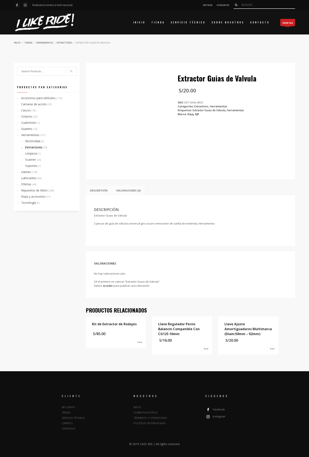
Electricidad (32, 141)
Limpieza (31, 153)
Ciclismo (26, 116)
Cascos (26, 110)
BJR (197, 114)
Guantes (26, 129)
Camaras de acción (34, 104)
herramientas (235, 110)
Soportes (31, 166)
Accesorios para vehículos (38, 98)
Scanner (30, 159)
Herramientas (218, 106)
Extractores (201, 106)
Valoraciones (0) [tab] (128, 190)
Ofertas (26, 184)
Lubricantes (29, 178)
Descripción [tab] (99, 190)
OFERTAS (287, 23)
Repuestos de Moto (34, 190)
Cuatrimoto (28, 123)
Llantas (26, 172)
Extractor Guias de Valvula (209, 110)
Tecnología (28, 203)
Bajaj (191, 114)
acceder (108, 285)
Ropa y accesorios (33, 196)
